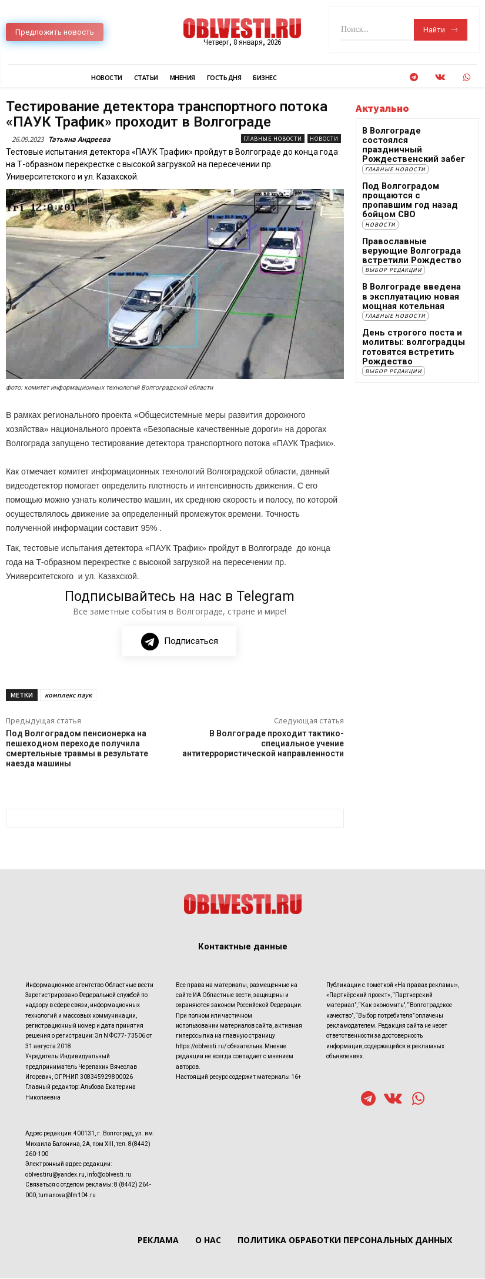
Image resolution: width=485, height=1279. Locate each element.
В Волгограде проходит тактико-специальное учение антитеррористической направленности (263, 744)
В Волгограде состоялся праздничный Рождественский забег (406, 139)
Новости (324, 138)
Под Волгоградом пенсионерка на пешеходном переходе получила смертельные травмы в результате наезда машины (77, 748)
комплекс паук (68, 695)
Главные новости (273, 138)
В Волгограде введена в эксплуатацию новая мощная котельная (413, 265)
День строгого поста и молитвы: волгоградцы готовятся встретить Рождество (403, 311)
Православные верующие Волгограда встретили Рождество (408, 223)
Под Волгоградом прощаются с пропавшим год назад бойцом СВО (414, 180)
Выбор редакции (393, 240)
